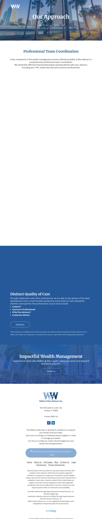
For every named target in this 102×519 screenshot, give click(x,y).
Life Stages (48, 462)
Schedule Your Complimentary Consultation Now (52, 453)
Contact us (20, 324)
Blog (56, 462)
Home (29, 462)
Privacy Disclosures (56, 465)
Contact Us (64, 462)
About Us (38, 462)
